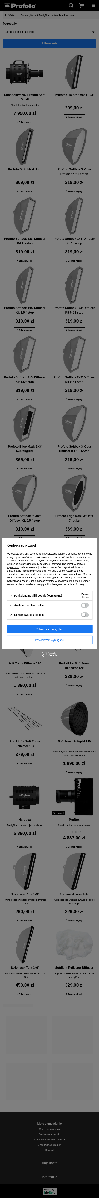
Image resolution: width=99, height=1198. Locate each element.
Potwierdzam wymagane (49, 639)
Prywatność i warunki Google (49, 570)
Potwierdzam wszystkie (49, 628)
